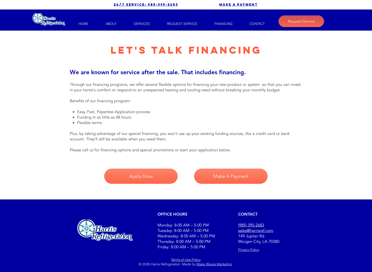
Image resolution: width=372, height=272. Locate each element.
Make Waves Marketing (214, 264)
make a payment (238, 5)
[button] (141, 24)
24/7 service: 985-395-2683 (146, 5)
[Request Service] (301, 21)
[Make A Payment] (231, 176)
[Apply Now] (141, 176)
